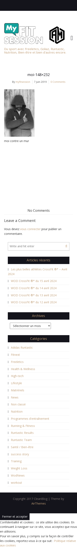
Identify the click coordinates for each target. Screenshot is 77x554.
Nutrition (17, 411)
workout (16, 483)
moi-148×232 (38, 74)
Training (16, 461)
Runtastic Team (21, 440)
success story (20, 454)
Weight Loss (19, 468)
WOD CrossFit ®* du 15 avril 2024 (33, 281)
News (14, 397)
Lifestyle (16, 383)
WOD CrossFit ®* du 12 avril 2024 (33, 302)
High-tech (17, 376)
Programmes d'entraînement (30, 419)
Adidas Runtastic (22, 347)
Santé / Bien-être (22, 447)
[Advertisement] (38, 171)
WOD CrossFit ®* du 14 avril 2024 (33, 288)
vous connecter (30, 229)
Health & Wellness (23, 369)
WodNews (18, 475)
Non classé (18, 404)
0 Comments (58, 82)
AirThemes (38, 503)
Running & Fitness (23, 426)
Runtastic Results (22, 433)
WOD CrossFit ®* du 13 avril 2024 (33, 295)
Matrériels (17, 390)
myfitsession (23, 82)
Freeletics (17, 362)
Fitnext (15, 355)
